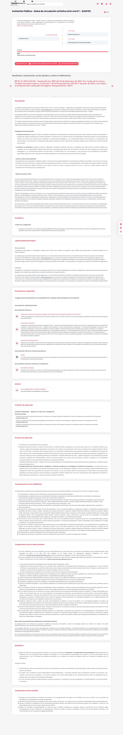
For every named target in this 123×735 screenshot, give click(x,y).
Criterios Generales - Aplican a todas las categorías (34, 419)
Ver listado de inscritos (68, 68)
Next (112, 90)
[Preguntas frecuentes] (120, 228)
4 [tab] (63, 100)
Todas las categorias (23, 229)
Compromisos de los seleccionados (29, 553)
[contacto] (120, 231)
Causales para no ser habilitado (28, 493)
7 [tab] (71, 100)
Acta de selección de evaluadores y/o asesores (36, 399)
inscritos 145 (21, 68)
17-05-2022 (71, 34)
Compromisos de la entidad (26, 699)
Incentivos (19, 222)
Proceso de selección (23, 446)
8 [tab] (74, 100)
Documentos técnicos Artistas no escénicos (31, 371)
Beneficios (19, 654)
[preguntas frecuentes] (106, 14)
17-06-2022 (71, 43)
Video (23, 362)
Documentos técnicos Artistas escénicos (30, 358)
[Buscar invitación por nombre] (44, 4)
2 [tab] (57, 100)
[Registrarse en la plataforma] (110, 3)
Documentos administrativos (26, 310)
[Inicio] (97, 3)
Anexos (18, 391)
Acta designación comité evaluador (33, 397)
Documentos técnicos (23, 315)
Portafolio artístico (27, 375)
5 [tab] (66, 100)
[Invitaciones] (101, 3)
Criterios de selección (24, 413)
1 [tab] (54, 100)
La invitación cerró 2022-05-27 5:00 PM (43, 68)
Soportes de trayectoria (29, 347)
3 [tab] (60, 100)
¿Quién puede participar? (25, 245)
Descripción (20, 105)
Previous (11, 90)
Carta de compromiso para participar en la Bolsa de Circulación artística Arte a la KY (51, 319)
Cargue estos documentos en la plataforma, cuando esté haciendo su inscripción (47, 303)
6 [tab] (68, 100)
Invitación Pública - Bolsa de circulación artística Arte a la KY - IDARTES (51, 13)
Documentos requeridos (25, 296)
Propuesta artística (27, 328)
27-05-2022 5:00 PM (50, 38)
